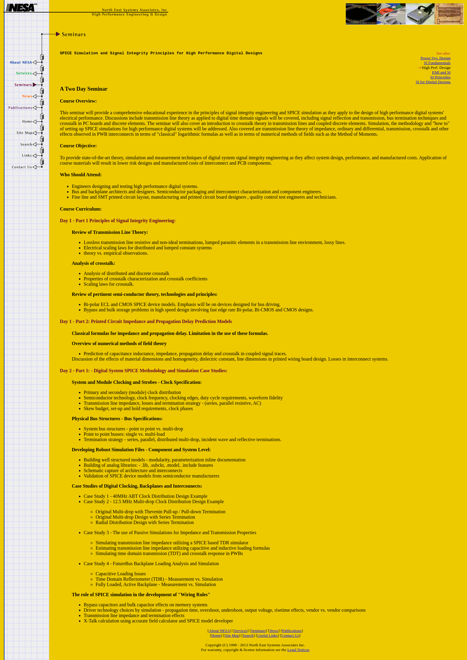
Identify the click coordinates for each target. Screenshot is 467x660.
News (273, 630)
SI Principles (440, 77)
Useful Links (267, 635)
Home (216, 635)
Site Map (232, 635)
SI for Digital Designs (433, 82)
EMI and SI (441, 72)
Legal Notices (298, 649)
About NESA (219, 630)
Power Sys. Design (436, 58)
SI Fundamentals (437, 63)
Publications (292, 630)
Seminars (258, 630)
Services (240, 630)
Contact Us (290, 635)
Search (248, 635)
